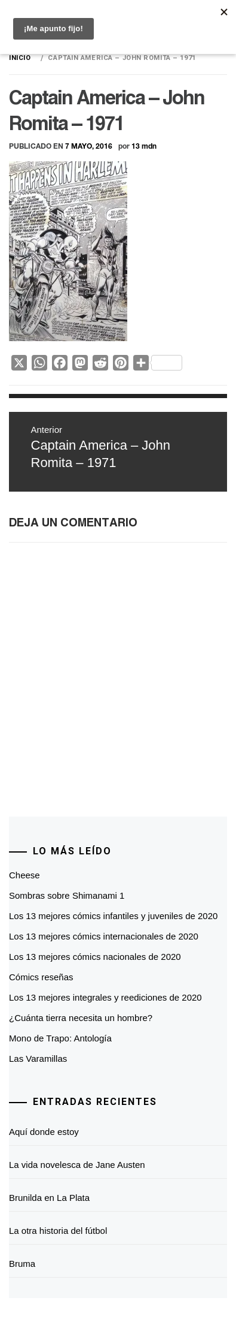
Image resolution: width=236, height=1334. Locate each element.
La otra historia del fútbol (58, 1230)
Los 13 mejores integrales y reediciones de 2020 (105, 997)
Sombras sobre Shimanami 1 (66, 895)
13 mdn (144, 145)
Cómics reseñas (41, 977)
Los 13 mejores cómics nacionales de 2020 (95, 956)
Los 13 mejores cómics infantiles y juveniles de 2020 (113, 916)
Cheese (24, 875)
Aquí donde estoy (44, 1132)
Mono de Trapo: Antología (60, 1038)
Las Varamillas (38, 1058)
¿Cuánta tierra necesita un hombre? (80, 1018)
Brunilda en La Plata (49, 1198)
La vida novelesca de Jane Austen (77, 1165)
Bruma (22, 1263)
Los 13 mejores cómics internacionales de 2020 (103, 936)
